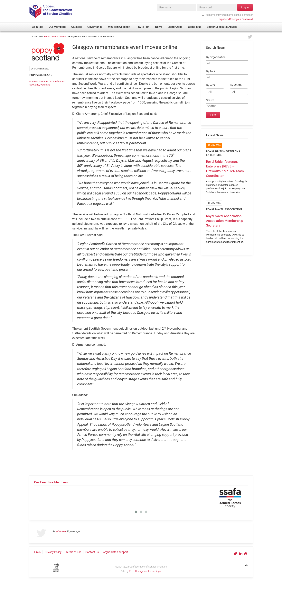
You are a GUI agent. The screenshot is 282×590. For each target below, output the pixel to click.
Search (210, 100)
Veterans (45, 84)
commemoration (38, 81)
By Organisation (216, 57)
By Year (210, 85)
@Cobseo (61, 531)
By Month (236, 85)
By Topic (211, 71)
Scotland (34, 84)
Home (47, 36)
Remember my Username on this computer (227, 14)
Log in (245, 7)
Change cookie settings (148, 571)
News (55, 36)
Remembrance (57, 81)
